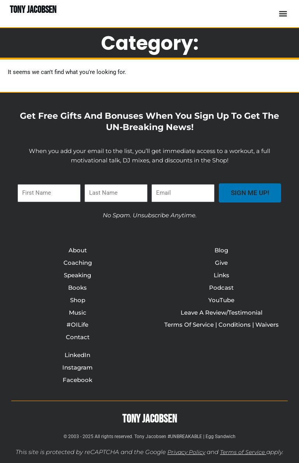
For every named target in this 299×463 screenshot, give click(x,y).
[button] (282, 13)
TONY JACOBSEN (33, 10)
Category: (149, 43)
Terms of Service (243, 452)
